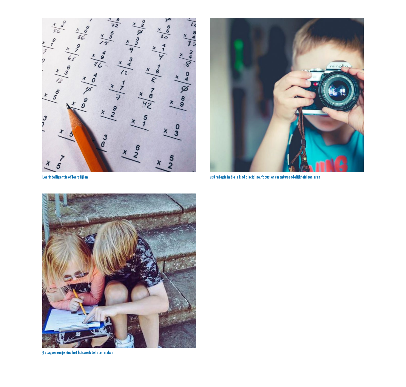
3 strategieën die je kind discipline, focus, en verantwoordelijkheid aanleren (265, 177)
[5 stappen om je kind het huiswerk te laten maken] (119, 270)
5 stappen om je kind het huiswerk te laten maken (77, 353)
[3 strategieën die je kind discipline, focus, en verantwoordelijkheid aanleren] (287, 95)
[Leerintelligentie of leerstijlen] (119, 95)
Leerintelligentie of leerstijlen (65, 177)
